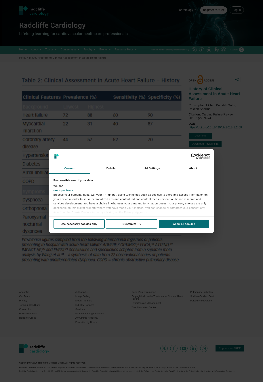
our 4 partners (63, 190)
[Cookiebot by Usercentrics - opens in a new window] (194, 156)
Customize (132, 223)
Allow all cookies (184, 223)
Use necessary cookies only (79, 223)
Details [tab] (111, 168)
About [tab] (193, 168)
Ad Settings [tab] (152, 168)
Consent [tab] (69, 168)
